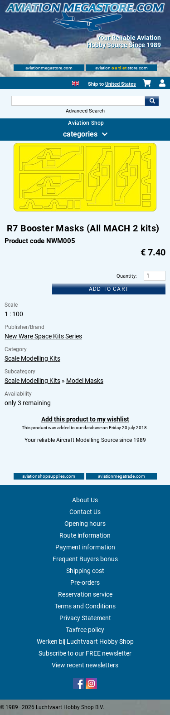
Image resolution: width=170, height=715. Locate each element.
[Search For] (78, 101)
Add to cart (109, 289)
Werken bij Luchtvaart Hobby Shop (85, 641)
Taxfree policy (85, 629)
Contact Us (85, 511)
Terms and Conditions (85, 606)
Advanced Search (85, 111)
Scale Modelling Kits (32, 358)
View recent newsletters (85, 665)
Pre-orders (85, 582)
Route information (85, 535)
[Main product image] (85, 209)
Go (152, 101)
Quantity (126, 276)
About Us (85, 500)
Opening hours (85, 523)
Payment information (85, 547)
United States (120, 84)
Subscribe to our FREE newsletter (85, 653)
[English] (75, 82)
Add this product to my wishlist (85, 419)
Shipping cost (85, 570)
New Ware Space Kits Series (43, 336)
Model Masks (84, 380)
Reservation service (85, 594)
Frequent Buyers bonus (85, 559)
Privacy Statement (85, 618)
